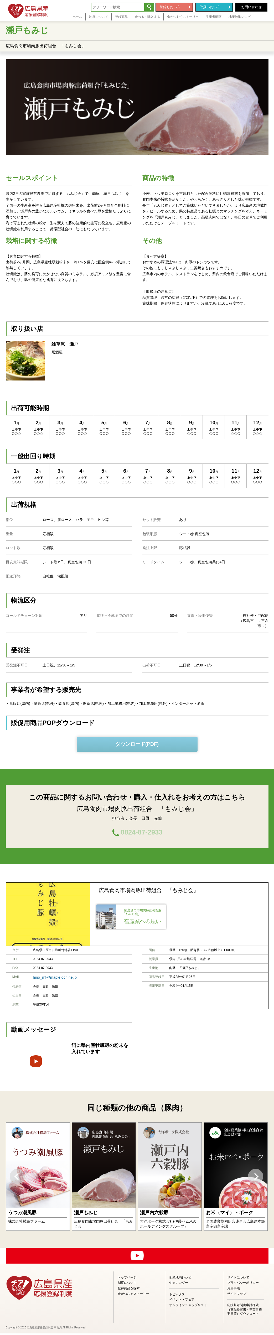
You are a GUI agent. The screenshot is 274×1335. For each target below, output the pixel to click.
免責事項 (233, 1290)
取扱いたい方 (210, 7)
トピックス (177, 1295)
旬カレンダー (178, 1284)
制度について (127, 1284)
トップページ (127, 1279)
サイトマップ (236, 1295)
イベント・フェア (181, 1301)
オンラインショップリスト (188, 1306)
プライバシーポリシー (243, 1284)
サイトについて (238, 1279)
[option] (38, 1178)
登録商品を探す (129, 1290)
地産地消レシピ (180, 1279)
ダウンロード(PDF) (137, 744)
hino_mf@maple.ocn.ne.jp (51, 979)
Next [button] (255, 1178)
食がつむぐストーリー (133, 1295)
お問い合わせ (251, 7)
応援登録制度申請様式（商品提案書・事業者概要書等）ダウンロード (244, 1311)
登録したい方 (170, 7)
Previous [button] (17, 1178)
